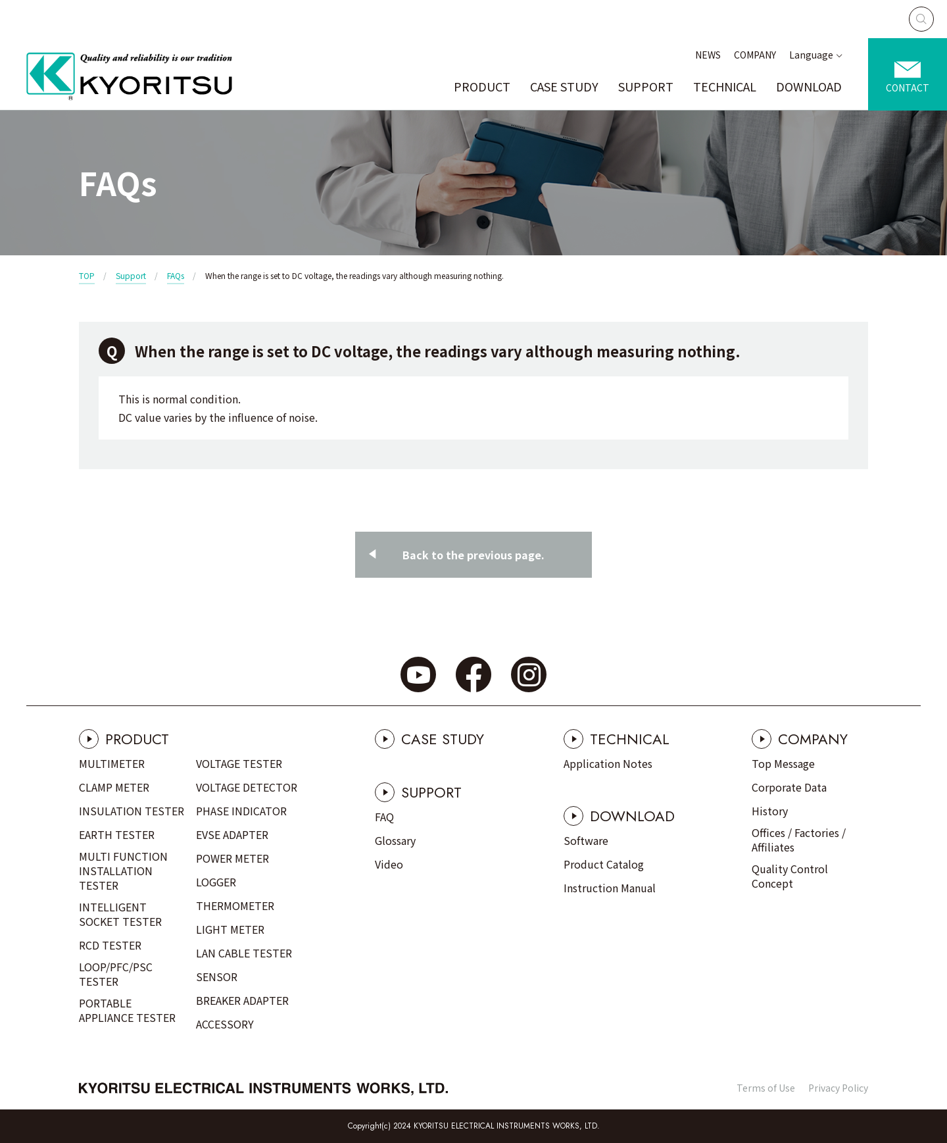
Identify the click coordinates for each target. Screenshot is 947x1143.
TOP (87, 275)
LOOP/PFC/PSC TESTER (116, 973)
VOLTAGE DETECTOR (246, 787)
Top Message (783, 763)
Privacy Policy (838, 1087)
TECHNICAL (724, 86)
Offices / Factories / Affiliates (799, 839)
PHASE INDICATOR (241, 810)
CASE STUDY (564, 86)
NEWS (708, 54)
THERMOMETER (235, 905)
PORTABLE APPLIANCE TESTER (127, 1010)
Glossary (395, 840)
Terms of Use (766, 1087)
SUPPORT (645, 86)
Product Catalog (604, 864)
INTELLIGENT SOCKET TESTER (120, 914)
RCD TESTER (110, 945)
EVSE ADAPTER (232, 834)
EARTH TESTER (117, 834)
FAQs (175, 275)
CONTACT (907, 87)
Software (586, 840)
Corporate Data (789, 787)
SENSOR (216, 976)
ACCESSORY (225, 1024)
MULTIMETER (112, 763)
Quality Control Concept (790, 875)
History (770, 810)
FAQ (384, 816)
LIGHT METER (230, 929)
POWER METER (232, 858)
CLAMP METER (114, 787)
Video (389, 864)
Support (131, 275)
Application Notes (608, 763)
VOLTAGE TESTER (239, 763)
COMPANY (755, 54)
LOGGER (216, 882)
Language (811, 54)
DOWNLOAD (809, 86)
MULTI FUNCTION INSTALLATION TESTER (123, 870)
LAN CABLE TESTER (244, 953)
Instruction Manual (610, 887)
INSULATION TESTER (131, 810)
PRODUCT (482, 86)
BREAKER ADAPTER (242, 1000)
